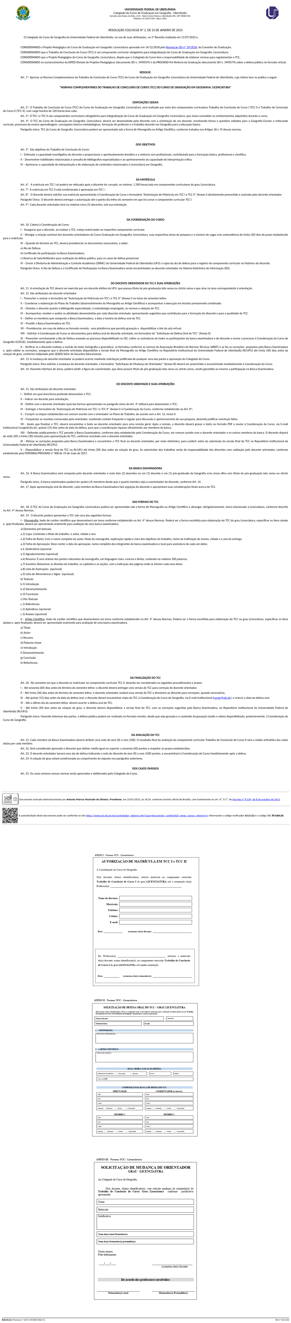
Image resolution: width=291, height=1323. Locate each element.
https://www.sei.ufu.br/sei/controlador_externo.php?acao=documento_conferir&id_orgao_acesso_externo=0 (146, 815)
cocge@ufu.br (222, 698)
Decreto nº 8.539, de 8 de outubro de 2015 (256, 799)
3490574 (229, 62)
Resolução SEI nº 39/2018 (181, 47)
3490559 (143, 62)
